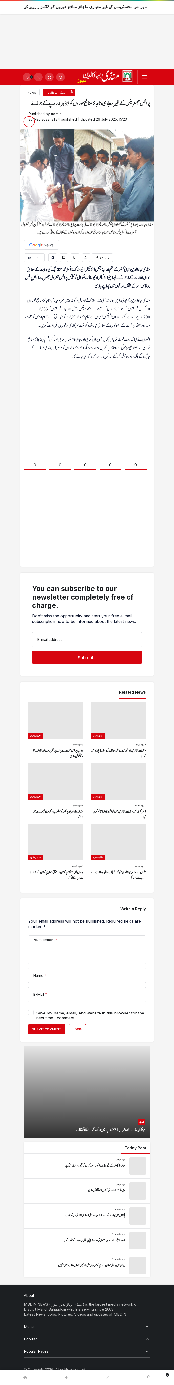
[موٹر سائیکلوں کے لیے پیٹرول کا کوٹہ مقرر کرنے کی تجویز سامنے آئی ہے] (87, 1166)
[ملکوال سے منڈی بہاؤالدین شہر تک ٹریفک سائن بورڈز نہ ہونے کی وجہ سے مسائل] (118, 852)
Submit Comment (46, 1029)
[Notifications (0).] (27, 77)
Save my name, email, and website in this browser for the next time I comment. (90, 1015)
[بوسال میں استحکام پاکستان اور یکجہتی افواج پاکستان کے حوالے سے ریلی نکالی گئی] (55, 852)
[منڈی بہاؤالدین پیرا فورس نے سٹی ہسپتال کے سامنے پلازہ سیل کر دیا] (118, 730)
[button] (49, 77)
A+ (75, 258)
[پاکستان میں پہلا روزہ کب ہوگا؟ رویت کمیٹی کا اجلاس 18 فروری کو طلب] (87, 1216)
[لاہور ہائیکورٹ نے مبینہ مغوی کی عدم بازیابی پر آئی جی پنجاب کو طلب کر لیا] (87, 1241)
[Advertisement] (87, 34)
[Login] (38, 77)
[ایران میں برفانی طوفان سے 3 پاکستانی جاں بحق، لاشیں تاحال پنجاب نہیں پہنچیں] (87, 1265)
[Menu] (144, 77)
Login (77, 1029)
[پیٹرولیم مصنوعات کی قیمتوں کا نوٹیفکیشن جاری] (87, 1191)
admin (56, 114)
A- (86, 258)
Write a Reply (133, 908)
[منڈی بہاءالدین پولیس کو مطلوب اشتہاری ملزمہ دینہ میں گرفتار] (55, 791)
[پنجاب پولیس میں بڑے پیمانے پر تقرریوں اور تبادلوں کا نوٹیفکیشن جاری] (55, 730)
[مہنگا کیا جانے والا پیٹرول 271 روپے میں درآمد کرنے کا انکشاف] (87, 1092)
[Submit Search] (60, 77)
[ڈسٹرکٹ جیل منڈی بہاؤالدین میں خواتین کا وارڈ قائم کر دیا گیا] (118, 791)
